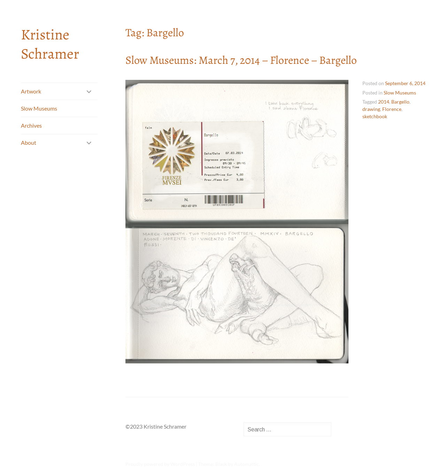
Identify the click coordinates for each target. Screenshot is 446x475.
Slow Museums (39, 108)
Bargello (400, 102)
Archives (31, 125)
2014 (383, 102)
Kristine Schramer (50, 43)
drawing (371, 109)
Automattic (246, 464)
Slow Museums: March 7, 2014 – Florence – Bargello (241, 60)
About (28, 142)
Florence (391, 109)
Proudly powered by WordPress (160, 464)
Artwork (31, 91)
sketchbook (374, 116)
